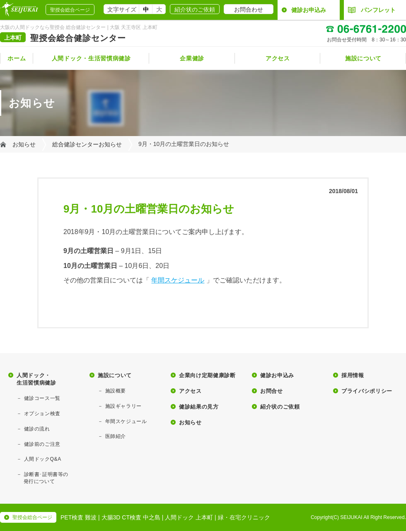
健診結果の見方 (199, 407)
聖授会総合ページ (70, 10)
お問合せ (271, 391)
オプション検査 (42, 413)
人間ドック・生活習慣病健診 (91, 58)
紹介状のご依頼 (194, 9)
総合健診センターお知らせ (87, 144)
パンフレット (372, 10)
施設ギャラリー (123, 406)
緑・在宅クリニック (244, 517)
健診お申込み (308, 10)
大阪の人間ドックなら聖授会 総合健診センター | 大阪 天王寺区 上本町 (78, 27)
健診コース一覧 (42, 398)
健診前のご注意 (42, 444)
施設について (363, 58)
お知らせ (24, 144)
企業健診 (192, 58)
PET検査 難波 (78, 517)
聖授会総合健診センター (78, 38)
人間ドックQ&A (42, 459)
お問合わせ (248, 9)
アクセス (278, 58)
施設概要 (115, 391)
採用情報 (352, 375)
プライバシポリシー (366, 391)
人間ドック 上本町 (189, 517)
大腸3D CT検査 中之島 (131, 517)
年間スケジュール (177, 280)
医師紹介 (115, 436)
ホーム (16, 58)
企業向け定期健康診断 (207, 375)
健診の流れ (37, 429)
